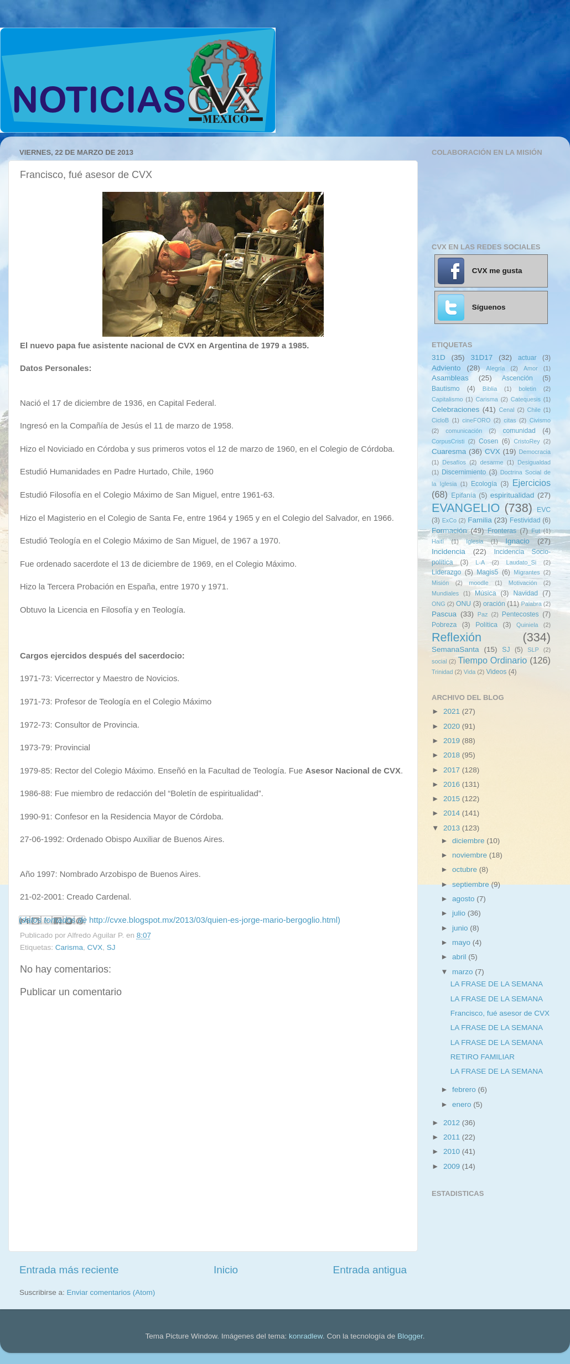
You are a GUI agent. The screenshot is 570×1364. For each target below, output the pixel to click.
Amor (531, 368)
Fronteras (502, 531)
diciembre (469, 841)
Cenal (506, 409)
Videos (496, 672)
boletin (527, 388)
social (439, 661)
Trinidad (442, 671)
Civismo (540, 420)
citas (510, 420)
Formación (449, 530)
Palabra (531, 603)
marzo (463, 972)
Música (485, 593)
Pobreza (444, 625)
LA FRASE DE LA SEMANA (496, 984)
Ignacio (517, 541)
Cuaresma (449, 451)
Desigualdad (534, 462)
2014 (452, 813)
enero (462, 1104)
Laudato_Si (521, 562)
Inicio (226, 1270)
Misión (440, 582)
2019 (452, 740)
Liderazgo (446, 572)
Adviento (446, 368)
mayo (462, 942)
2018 (452, 755)
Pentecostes (520, 614)
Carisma (69, 947)
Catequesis (526, 399)
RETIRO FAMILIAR (482, 1057)
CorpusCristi (448, 441)
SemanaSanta (455, 649)
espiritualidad (512, 495)
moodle (478, 582)
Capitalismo (447, 399)
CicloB (440, 420)
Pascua (444, 614)
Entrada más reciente (69, 1270)
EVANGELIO (466, 508)
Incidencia (448, 551)
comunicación (463, 430)
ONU (463, 604)
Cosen (488, 441)
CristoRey (527, 441)
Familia (480, 520)
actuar (527, 358)
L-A (480, 562)
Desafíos (454, 462)
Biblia (490, 388)
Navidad (525, 593)
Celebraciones (455, 409)
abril (460, 957)
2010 (452, 1151)
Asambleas (450, 378)
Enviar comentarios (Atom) (111, 1292)
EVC (544, 510)
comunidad (518, 431)
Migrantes (527, 572)
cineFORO (476, 420)
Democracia (535, 451)
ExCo (449, 520)
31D (438, 357)
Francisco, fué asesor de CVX (500, 1013)
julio (460, 913)
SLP (532, 649)
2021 (452, 711)
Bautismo (446, 389)
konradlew (306, 1336)
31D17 (481, 357)
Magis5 (487, 572)
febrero (465, 1089)
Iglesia (474, 541)
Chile (534, 409)
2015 (452, 799)
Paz (483, 614)
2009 (452, 1166)
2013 (452, 828)
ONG (438, 603)
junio (461, 928)
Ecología (484, 484)
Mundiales (445, 593)
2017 (452, 770)
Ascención (517, 378)
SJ (111, 947)
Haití (438, 541)
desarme (491, 462)
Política (486, 625)
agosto (464, 899)
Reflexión (456, 637)
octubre (465, 869)
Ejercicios (531, 483)
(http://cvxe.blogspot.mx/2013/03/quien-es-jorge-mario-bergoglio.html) (179, 920)
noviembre (470, 855)
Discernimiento (464, 472)
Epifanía (463, 495)
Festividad (525, 520)
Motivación (523, 582)
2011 (452, 1137)
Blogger (410, 1336)
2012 (452, 1123)
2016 (452, 784)
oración (494, 604)
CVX (95, 947)
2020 (452, 726)
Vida (469, 671)
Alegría (495, 368)
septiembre (471, 884)
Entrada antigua (370, 1270)
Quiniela (527, 624)
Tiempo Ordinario (492, 660)
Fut (535, 530)
